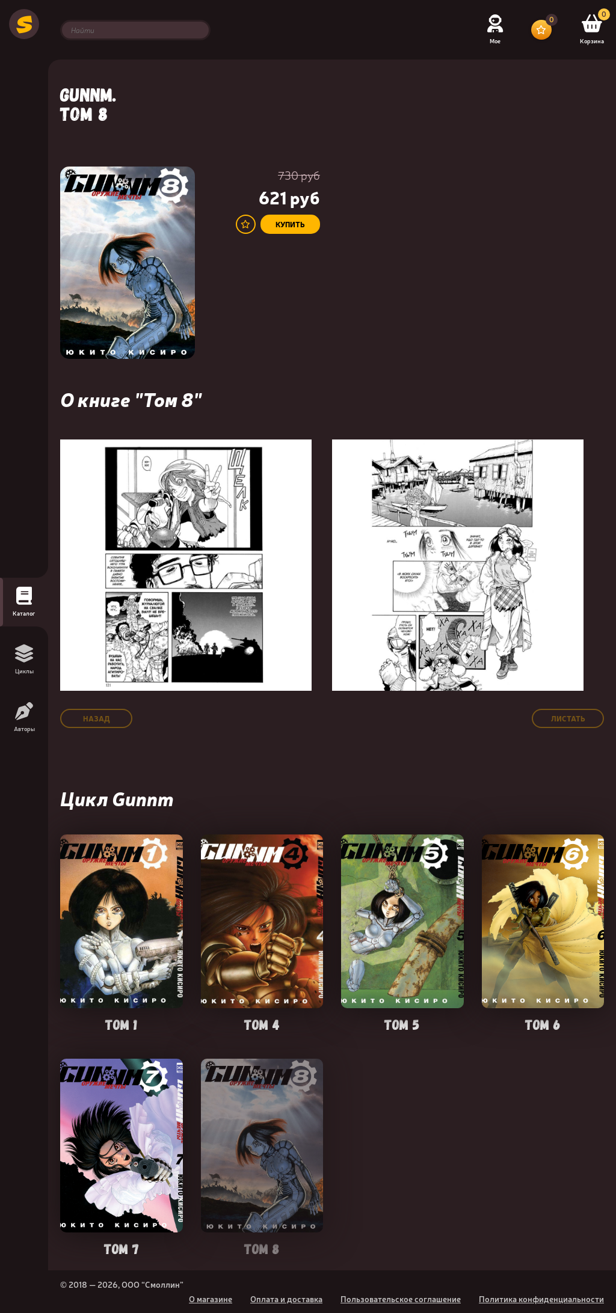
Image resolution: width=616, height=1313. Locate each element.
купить (290, 224)
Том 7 (121, 1248)
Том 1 (121, 1023)
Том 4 (262, 1023)
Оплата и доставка (286, 1298)
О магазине (210, 1298)
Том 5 (402, 1023)
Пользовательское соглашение (400, 1298)
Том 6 (543, 1023)
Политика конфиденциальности (541, 1298)
